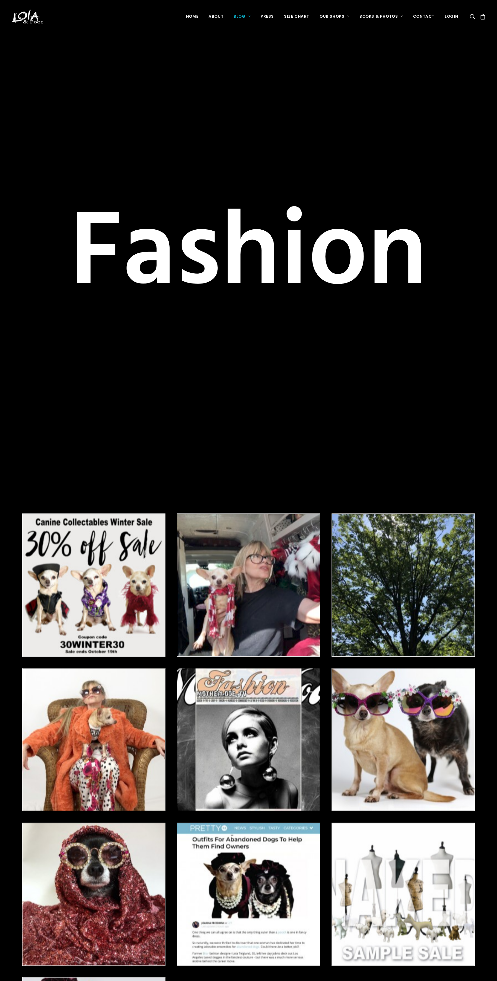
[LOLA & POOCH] (27, 16)
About (216, 16)
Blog (242, 16)
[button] (474, 16)
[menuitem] (192, 16)
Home (192, 16)
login (451, 16)
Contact (424, 16)
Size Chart (296, 16)
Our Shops (334, 16)
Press (267, 16)
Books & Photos (381, 16)
